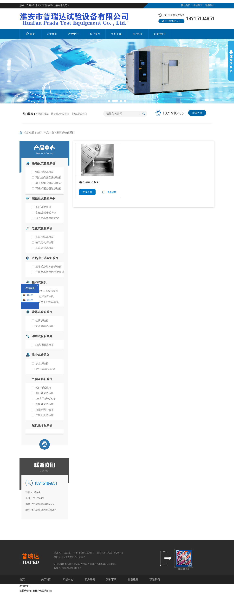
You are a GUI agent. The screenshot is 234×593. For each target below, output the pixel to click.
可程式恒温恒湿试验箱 (48, 188)
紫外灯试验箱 (43, 387)
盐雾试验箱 (41, 320)
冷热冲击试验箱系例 (45, 258)
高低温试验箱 (79, 113)
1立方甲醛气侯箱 (45, 398)
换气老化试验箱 (44, 242)
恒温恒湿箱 (42, 113)
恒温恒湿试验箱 (44, 172)
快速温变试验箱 (60, 113)
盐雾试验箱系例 (42, 312)
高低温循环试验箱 (45, 212)
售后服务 (133, 579)
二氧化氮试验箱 (44, 415)
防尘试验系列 (40, 355)
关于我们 (46, 579)
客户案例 (89, 579)
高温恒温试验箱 (44, 237)
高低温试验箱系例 (43, 198)
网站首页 (185, 5)
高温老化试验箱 (44, 248)
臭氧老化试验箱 (44, 404)
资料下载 (111, 579)
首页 (40, 132)
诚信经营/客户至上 (171, 21)
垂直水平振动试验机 (47, 301)
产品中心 (49, 132)
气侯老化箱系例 (42, 379)
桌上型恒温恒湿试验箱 (48, 183)
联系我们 (209, 5)
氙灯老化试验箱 (44, 393)
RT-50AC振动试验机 (46, 290)
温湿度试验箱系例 (43, 163)
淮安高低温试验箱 (41, 590)
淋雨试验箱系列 (65, 132)
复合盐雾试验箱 (44, 326)
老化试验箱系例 (42, 228)
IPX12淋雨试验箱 (45, 369)
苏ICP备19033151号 (71, 568)
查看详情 (111, 192)
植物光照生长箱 (44, 409)
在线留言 (197, 5)
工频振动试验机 (44, 296)
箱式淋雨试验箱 (44, 344)
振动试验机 (39, 282)
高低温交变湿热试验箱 (48, 177)
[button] (109, 101)
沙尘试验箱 (41, 363)
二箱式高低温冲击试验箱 (49, 272)
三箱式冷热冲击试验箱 (48, 266)
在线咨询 (197, 112)
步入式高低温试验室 (47, 218)
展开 (231, 61)
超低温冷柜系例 (42, 425)
